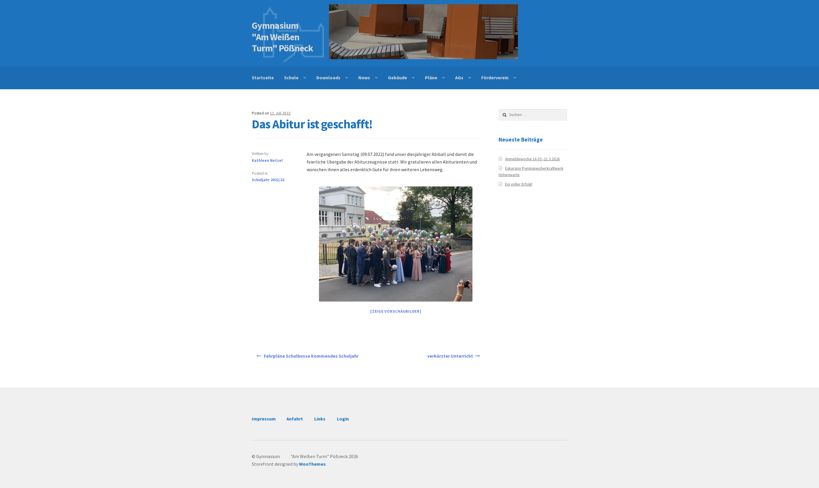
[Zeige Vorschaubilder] (395, 311)
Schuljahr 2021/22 (268, 179)
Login (343, 419)
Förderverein (495, 77)
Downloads (328, 77)
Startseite (263, 77)
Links (319, 419)
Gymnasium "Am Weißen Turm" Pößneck (284, 37)
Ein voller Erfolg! (518, 184)
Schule (291, 77)
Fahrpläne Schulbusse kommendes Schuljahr (311, 356)
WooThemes (312, 464)
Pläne (431, 77)
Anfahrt (294, 419)
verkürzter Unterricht (450, 356)
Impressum (264, 419)
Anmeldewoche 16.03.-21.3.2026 (532, 159)
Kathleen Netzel (267, 160)
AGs (459, 77)
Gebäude (397, 77)
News (364, 77)
